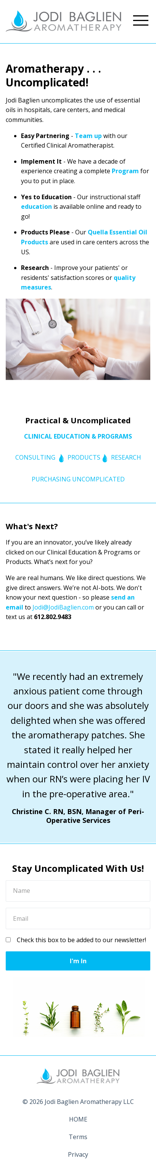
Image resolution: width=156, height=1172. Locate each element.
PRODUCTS (84, 457)
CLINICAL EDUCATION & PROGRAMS (78, 436)
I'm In (78, 961)
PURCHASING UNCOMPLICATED (78, 479)
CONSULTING (35, 457)
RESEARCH (126, 457)
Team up (88, 136)
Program (125, 171)
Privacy (78, 1154)
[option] (78, 747)
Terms (78, 1137)
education (36, 206)
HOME (78, 1119)
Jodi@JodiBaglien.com (63, 607)
